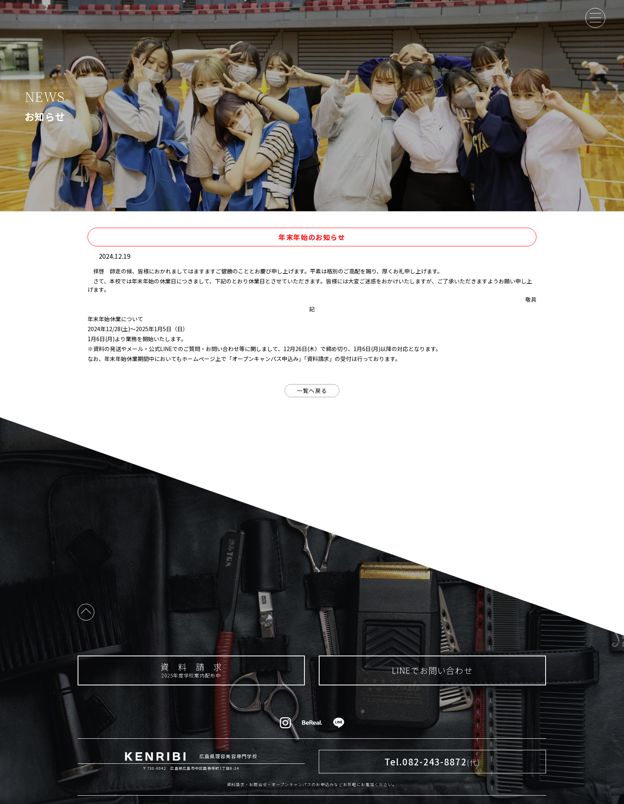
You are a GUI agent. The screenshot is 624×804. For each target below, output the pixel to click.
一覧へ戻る (312, 390)
